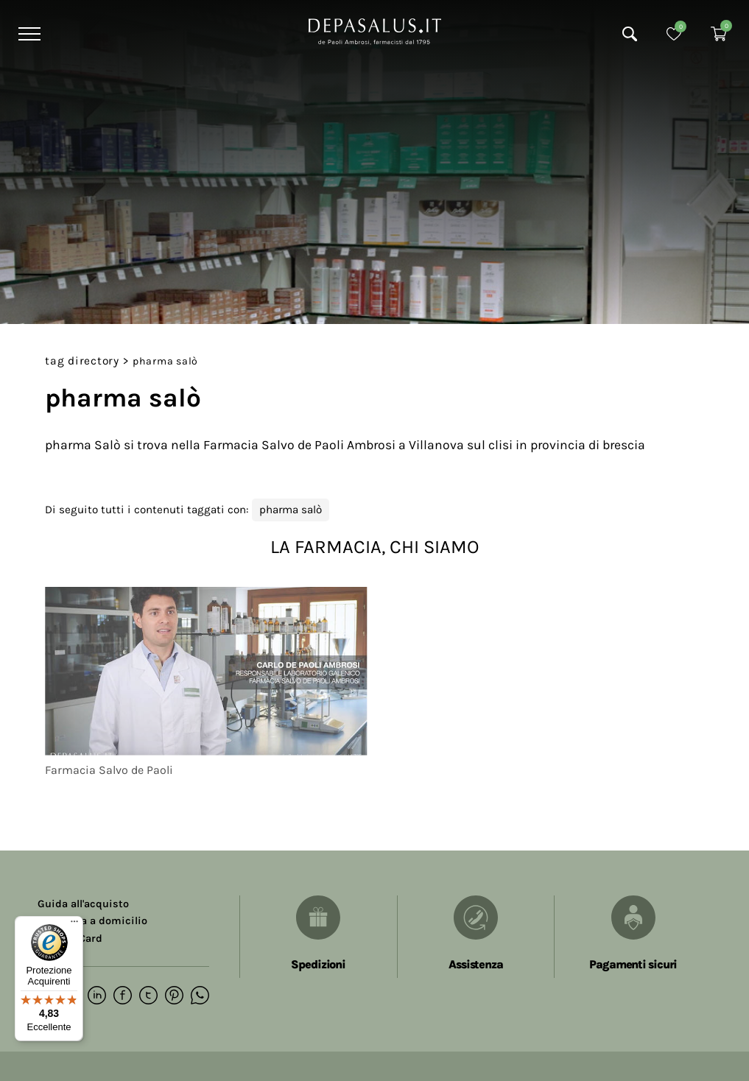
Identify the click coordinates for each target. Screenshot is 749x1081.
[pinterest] (174, 996)
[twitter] (148, 996)
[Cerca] (629, 34)
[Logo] (375, 30)
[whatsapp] (200, 996)
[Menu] (27, 34)
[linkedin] (97, 996)
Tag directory (82, 360)
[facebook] (122, 996)
